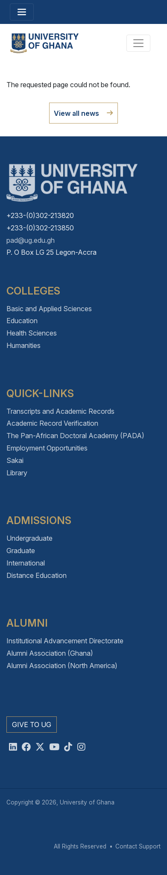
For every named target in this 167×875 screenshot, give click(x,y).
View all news (76, 113)
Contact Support (138, 846)
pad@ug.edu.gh (30, 240)
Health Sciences (31, 333)
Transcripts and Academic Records (60, 411)
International (25, 563)
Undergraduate (29, 538)
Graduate (20, 550)
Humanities (23, 345)
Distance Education (36, 575)
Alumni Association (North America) (61, 665)
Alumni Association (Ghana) (49, 653)
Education (22, 320)
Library (16, 472)
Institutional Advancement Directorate (64, 640)
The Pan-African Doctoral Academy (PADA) (75, 435)
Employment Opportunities (47, 448)
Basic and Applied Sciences (49, 308)
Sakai (14, 460)
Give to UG (31, 724)
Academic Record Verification (52, 423)
